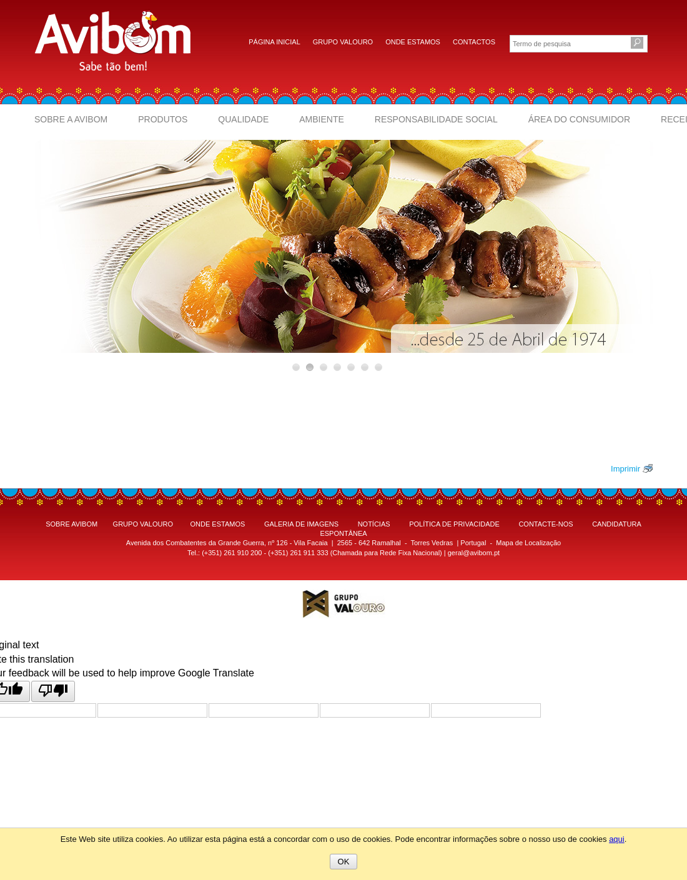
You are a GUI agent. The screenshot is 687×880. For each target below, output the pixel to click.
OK (344, 861)
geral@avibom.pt (474, 552)
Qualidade (243, 119)
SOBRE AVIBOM (71, 524)
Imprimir (625, 468)
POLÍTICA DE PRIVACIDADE (454, 524)
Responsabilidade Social (436, 119)
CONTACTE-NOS (545, 524)
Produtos (162, 119)
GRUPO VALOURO (143, 524)
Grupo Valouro (343, 42)
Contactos (474, 42)
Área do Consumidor (579, 119)
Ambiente (321, 119)
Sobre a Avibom (70, 119)
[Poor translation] (53, 691)
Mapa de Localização (528, 542)
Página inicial (274, 42)
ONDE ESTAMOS (217, 524)
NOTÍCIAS (374, 524)
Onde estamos (412, 42)
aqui (617, 839)
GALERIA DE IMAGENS (301, 524)
